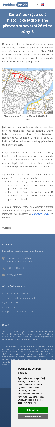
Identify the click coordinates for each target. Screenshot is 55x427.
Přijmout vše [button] (33, 410)
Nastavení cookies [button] (33, 416)
